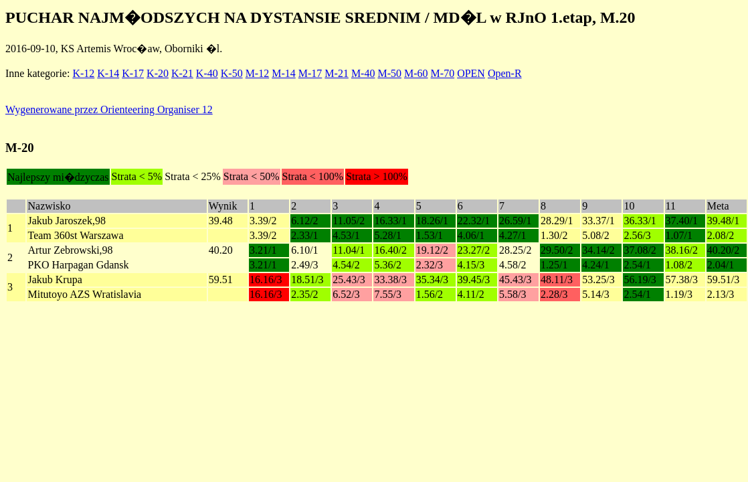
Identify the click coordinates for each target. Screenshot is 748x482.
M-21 (336, 73)
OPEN (471, 73)
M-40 (363, 73)
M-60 (416, 73)
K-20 (158, 73)
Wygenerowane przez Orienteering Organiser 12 (109, 109)
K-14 (108, 73)
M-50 (389, 73)
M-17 (310, 73)
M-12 (258, 73)
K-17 (133, 73)
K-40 (207, 73)
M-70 (443, 73)
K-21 (182, 73)
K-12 (83, 73)
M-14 (284, 73)
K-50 (232, 73)
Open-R (505, 73)
